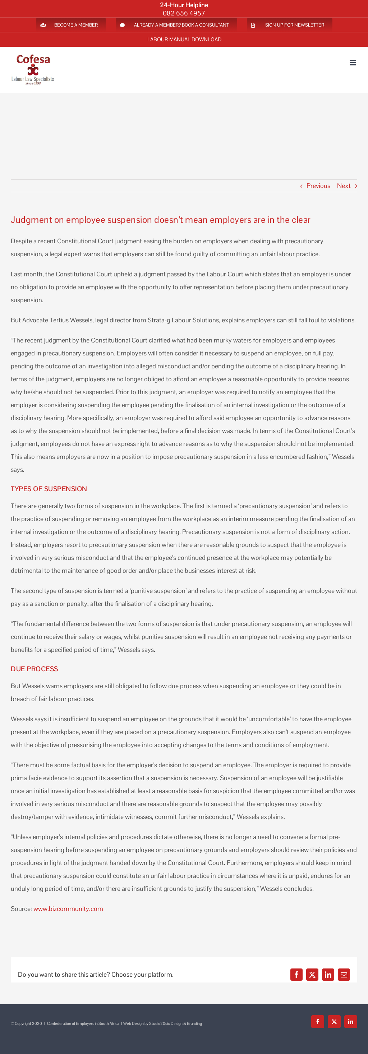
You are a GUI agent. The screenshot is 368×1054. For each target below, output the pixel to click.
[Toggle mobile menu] (353, 62)
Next (344, 185)
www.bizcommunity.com (68, 909)
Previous (318, 185)
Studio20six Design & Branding (175, 1023)
